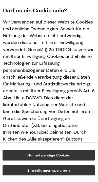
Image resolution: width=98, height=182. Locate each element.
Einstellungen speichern (48, 170)
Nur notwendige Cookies (48, 155)
